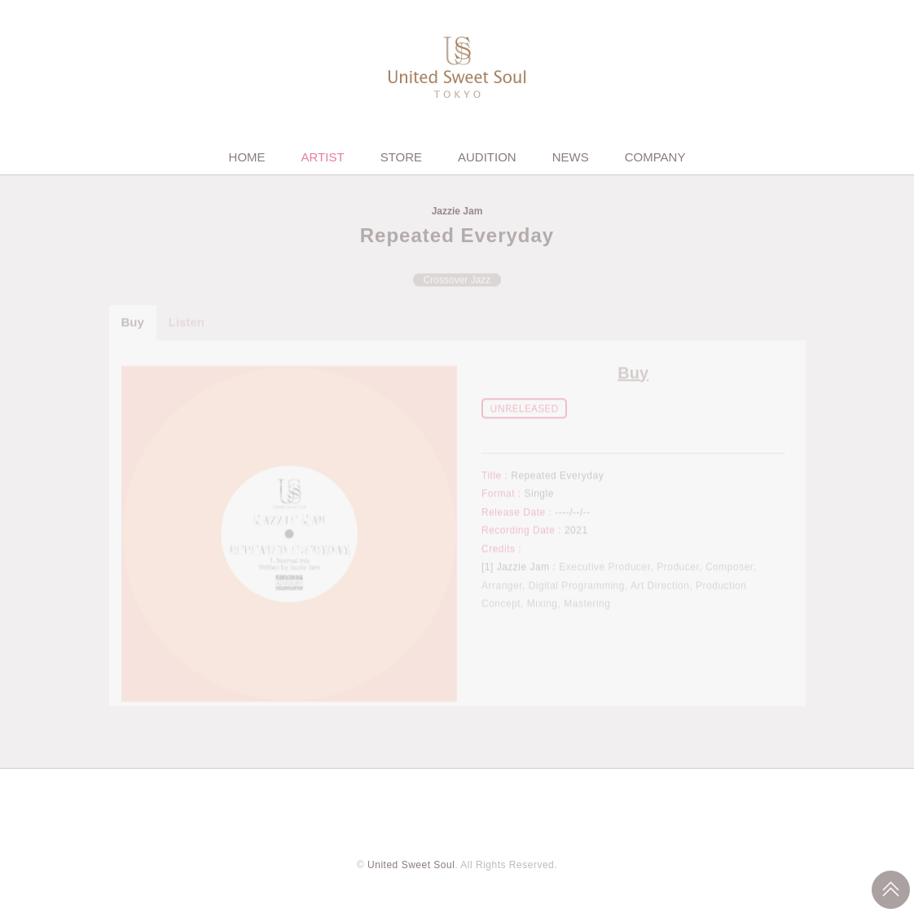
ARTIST (323, 157)
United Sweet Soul (411, 865)
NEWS (570, 157)
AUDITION (487, 157)
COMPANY (655, 157)
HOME (247, 157)
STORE (401, 157)
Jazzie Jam (457, 212)
